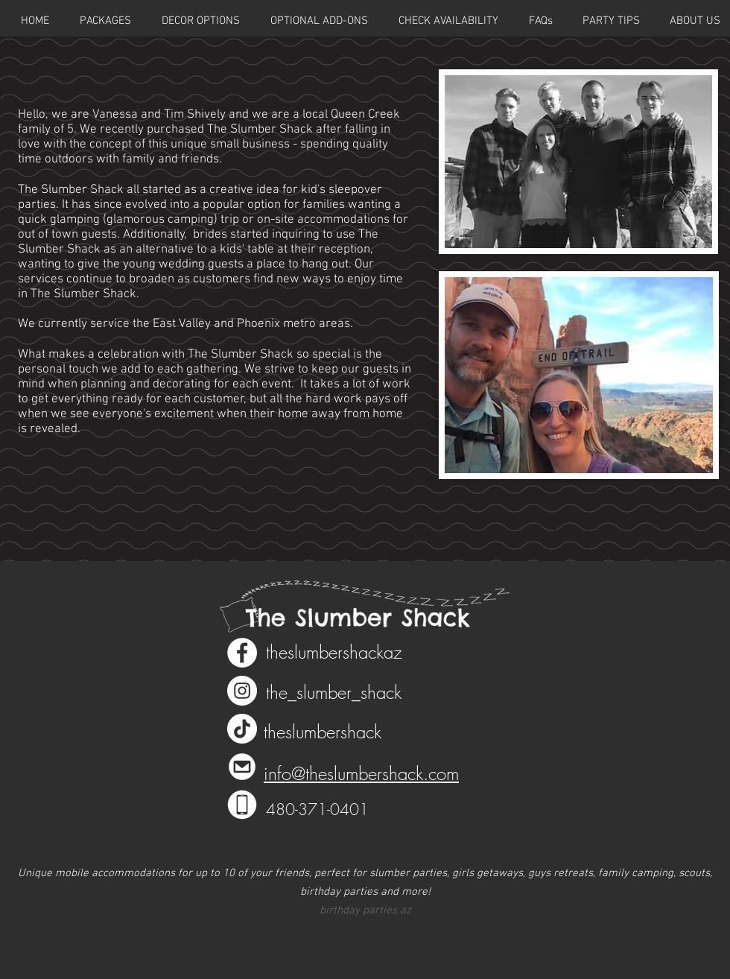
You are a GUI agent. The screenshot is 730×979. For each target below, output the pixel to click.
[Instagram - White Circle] (242, 691)
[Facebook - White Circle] (242, 653)
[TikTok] (242, 729)
